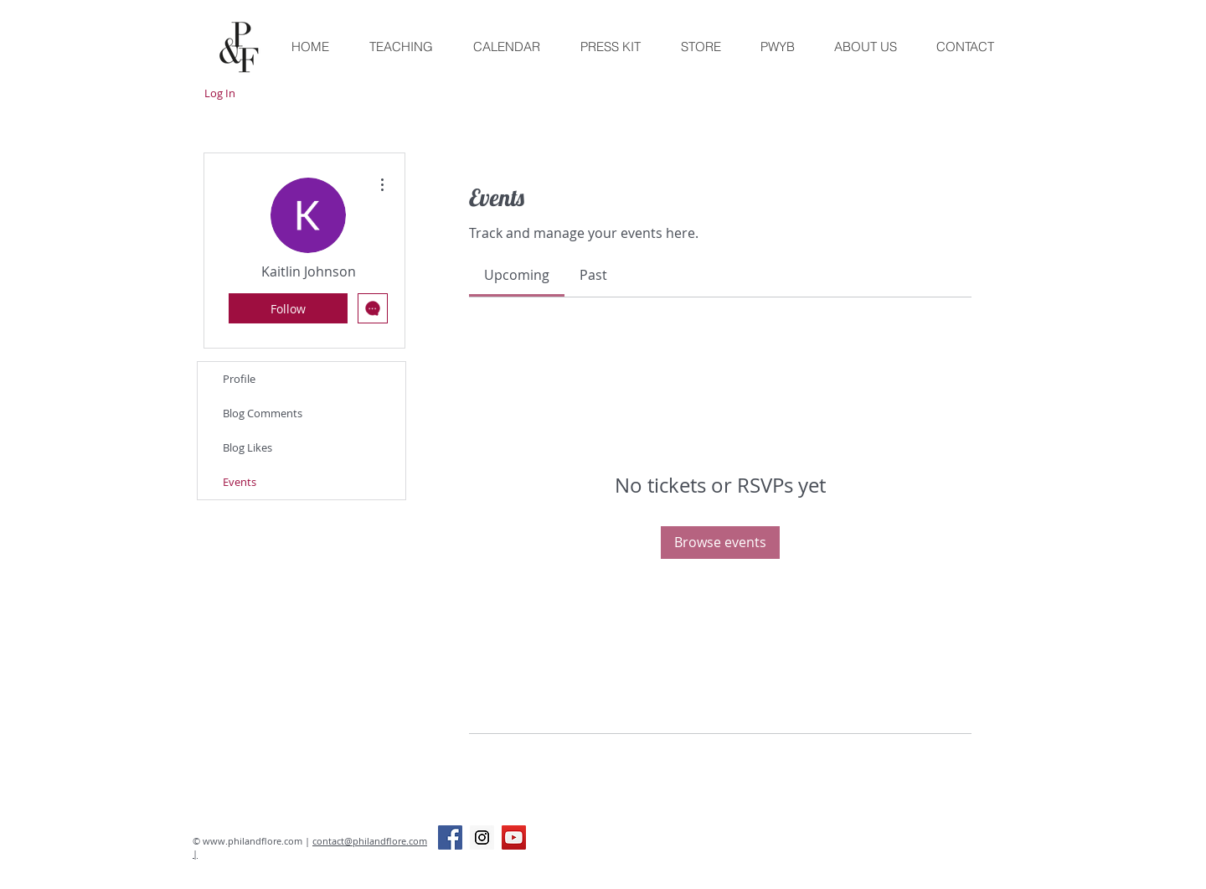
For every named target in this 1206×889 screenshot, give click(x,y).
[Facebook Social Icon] (450, 837)
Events (239, 481)
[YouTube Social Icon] (514, 837)
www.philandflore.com (252, 841)
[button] (700, 47)
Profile (239, 378)
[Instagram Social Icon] (482, 837)
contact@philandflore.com (369, 841)
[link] (516, 275)
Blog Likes (247, 447)
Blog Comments (262, 413)
